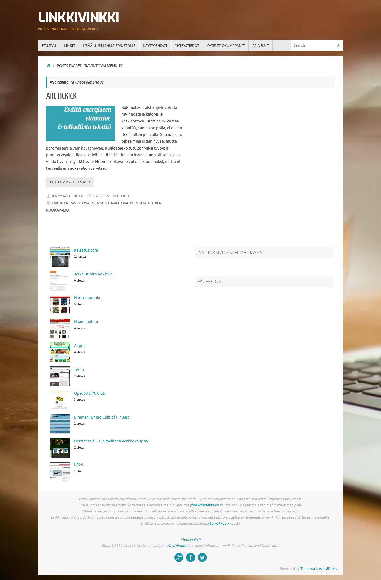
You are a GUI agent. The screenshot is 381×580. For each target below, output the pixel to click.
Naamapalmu (86, 321)
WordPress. (328, 568)
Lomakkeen (219, 523)
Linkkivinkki (78, 18)
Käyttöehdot (177, 545)
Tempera (307, 568)
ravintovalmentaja (127, 203)
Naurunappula (87, 298)
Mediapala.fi (191, 539)
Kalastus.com (86, 250)
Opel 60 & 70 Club (89, 393)
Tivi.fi (79, 369)
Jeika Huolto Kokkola (93, 274)
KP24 (78, 465)
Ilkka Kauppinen (68, 196)
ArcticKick (61, 96)
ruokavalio (57, 210)
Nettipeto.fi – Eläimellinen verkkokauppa (111, 441)
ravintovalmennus (88, 203)
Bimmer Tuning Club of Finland (102, 417)
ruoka (154, 203)
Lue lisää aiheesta (71, 182)
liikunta (60, 203)
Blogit (123, 196)
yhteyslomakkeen (204, 505)
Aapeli (79, 345)
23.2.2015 (101, 196)
